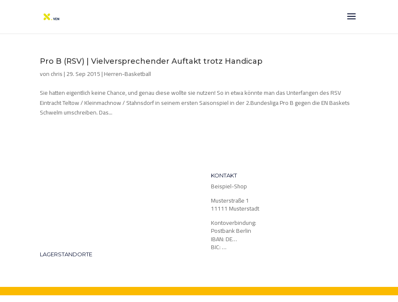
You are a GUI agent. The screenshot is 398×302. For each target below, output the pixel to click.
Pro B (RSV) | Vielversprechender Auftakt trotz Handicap (151, 61)
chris (56, 73)
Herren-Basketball (127, 73)
